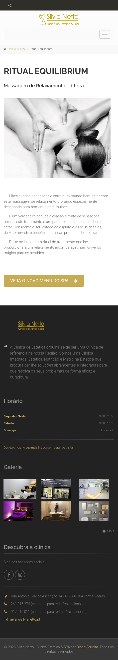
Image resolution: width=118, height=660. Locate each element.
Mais (107, 531)
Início (12, 49)
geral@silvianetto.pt (22, 619)
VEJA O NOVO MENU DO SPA (43, 281)
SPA (22, 49)
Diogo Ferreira (87, 647)
